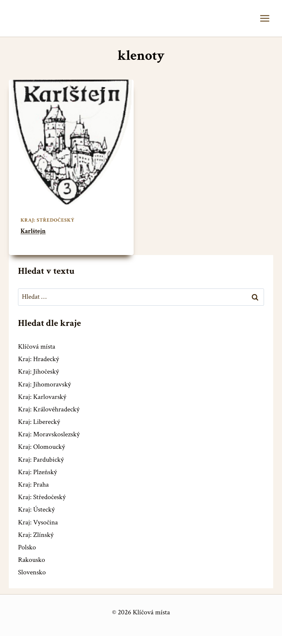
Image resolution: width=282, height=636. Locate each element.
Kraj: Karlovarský (42, 396)
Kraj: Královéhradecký (48, 409)
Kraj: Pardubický (41, 459)
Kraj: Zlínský (36, 534)
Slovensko (32, 572)
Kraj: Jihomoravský (44, 384)
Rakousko (31, 559)
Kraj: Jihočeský (38, 371)
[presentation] (71, 142)
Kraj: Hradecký (38, 359)
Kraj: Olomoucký (41, 446)
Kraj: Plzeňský (37, 472)
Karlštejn (33, 231)
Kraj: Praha (33, 484)
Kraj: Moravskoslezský (49, 434)
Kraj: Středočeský (48, 220)
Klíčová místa (36, 346)
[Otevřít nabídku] (264, 18)
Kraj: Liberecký (39, 421)
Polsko (27, 547)
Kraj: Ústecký (36, 509)
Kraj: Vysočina (38, 522)
